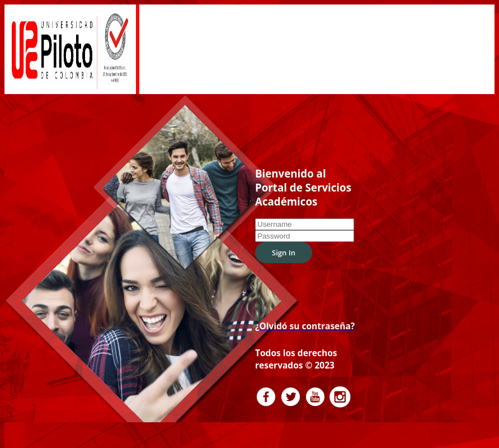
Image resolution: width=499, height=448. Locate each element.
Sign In (283, 244)
